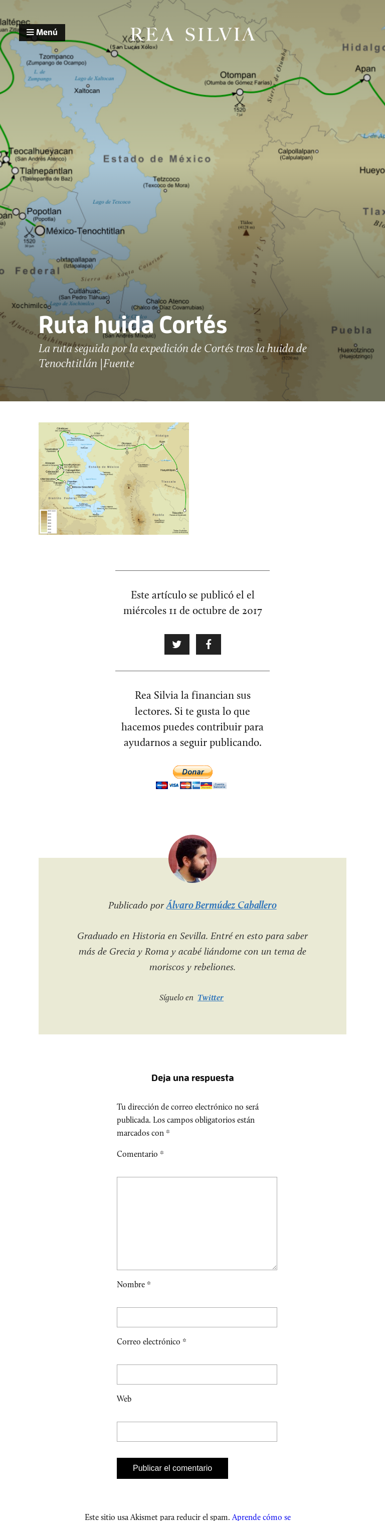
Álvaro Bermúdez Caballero (221, 905)
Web (124, 1415)
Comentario (140, 1154)
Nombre (134, 1300)
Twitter (211, 997)
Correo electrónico (151, 1357)
